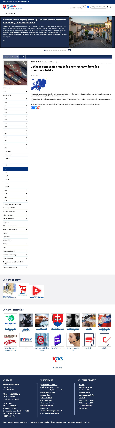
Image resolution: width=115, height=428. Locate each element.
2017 (5, 130)
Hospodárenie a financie (10, 229)
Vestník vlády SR (7, 240)
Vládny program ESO (86, 403)
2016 (5, 134)
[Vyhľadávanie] (99, 6)
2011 (5, 190)
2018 (5, 127)
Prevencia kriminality (9, 251)
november (8, 155)
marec (7, 179)
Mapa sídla (43, 422)
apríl (7, 176)
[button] (9, 13)
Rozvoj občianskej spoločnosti (51, 411)
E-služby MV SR (84, 390)
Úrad (4, 91)
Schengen (44, 408)
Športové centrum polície (50, 413)
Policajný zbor (46, 395)
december (8, 151)
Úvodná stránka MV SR (11, 57)
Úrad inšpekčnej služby (9, 255)
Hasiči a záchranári (47, 403)
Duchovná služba (8, 258)
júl (6, 165)
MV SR (22, 57)
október (8, 158)
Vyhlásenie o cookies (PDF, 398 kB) (78, 422)
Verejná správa (46, 400)
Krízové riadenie (47, 406)
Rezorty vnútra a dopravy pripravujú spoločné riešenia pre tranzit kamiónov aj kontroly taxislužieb (34, 21)
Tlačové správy (7, 95)
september (9, 162)
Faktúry (5, 233)
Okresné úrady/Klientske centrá (52, 390)
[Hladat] (110, 7)
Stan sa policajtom (85, 387)
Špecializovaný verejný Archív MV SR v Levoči (13, 263)
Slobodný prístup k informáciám (12, 204)
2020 (5, 120)
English (83, 6)
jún (6, 169)
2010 (5, 193)
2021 (5, 116)
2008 (5, 200)
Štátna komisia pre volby (50, 387)
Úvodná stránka (7, 88)
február (8, 183)
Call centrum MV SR (85, 406)
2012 (5, 148)
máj (6, 172)
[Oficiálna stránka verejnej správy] (22, 2)
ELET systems (34, 422)
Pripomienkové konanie (9, 226)
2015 (5, 137)
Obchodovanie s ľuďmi (86, 395)
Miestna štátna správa (86, 400)
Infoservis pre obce (8, 219)
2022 (5, 113)
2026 (5, 98)
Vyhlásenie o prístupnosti (57, 422)
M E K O (5, 244)
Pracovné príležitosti (9, 211)
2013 (5, 144)
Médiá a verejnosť (8, 215)
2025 (5, 102)
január (7, 186)
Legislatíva (6, 222)
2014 (5, 141)
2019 (5, 123)
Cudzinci (82, 398)
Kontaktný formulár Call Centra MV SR (16, 411)
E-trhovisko (83, 408)
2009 (5, 197)
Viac (4, 40)
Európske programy (48, 392)
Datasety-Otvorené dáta (10, 267)
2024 (5, 105)
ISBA (4, 247)
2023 (5, 109)
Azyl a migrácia (46, 398)
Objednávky (6, 237)
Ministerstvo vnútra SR (49, 385)
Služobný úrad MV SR (9, 208)
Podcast (81, 385)
